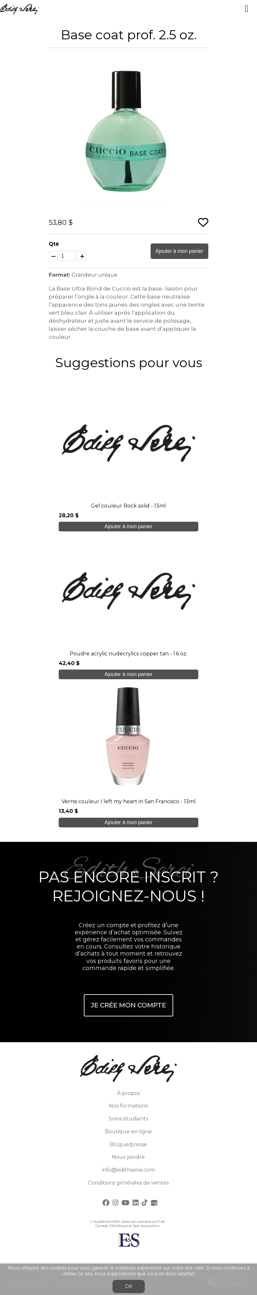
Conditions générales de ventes (128, 1183)
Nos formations (128, 1106)
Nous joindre (128, 1157)
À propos (128, 1093)
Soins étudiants (128, 1119)
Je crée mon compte (128, 1005)
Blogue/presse (128, 1144)
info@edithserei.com (128, 1170)
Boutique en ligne (128, 1131)
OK (128, 1286)
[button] (202, 60)
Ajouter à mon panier (179, 251)
